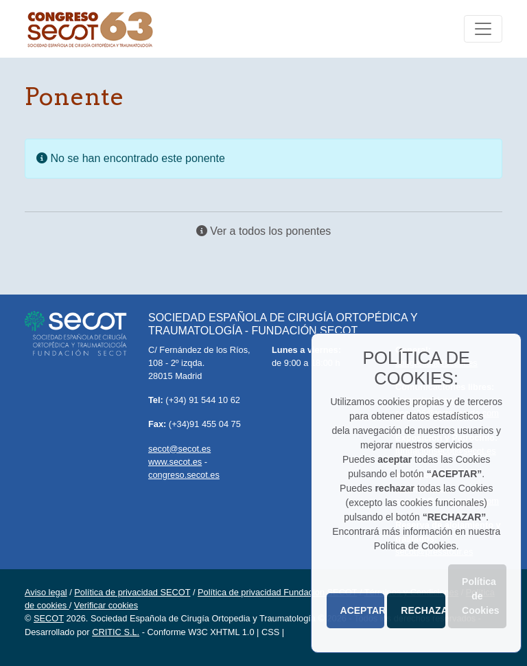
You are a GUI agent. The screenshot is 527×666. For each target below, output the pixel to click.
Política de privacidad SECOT (132, 592)
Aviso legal (46, 592)
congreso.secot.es (184, 475)
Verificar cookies (106, 605)
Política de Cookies (480, 596)
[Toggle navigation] (483, 29)
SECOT (49, 618)
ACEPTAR (362, 610)
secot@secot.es (179, 449)
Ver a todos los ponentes (263, 231)
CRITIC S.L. (115, 632)
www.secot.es (175, 462)
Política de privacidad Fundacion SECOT (277, 592)
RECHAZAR (423, 610)
